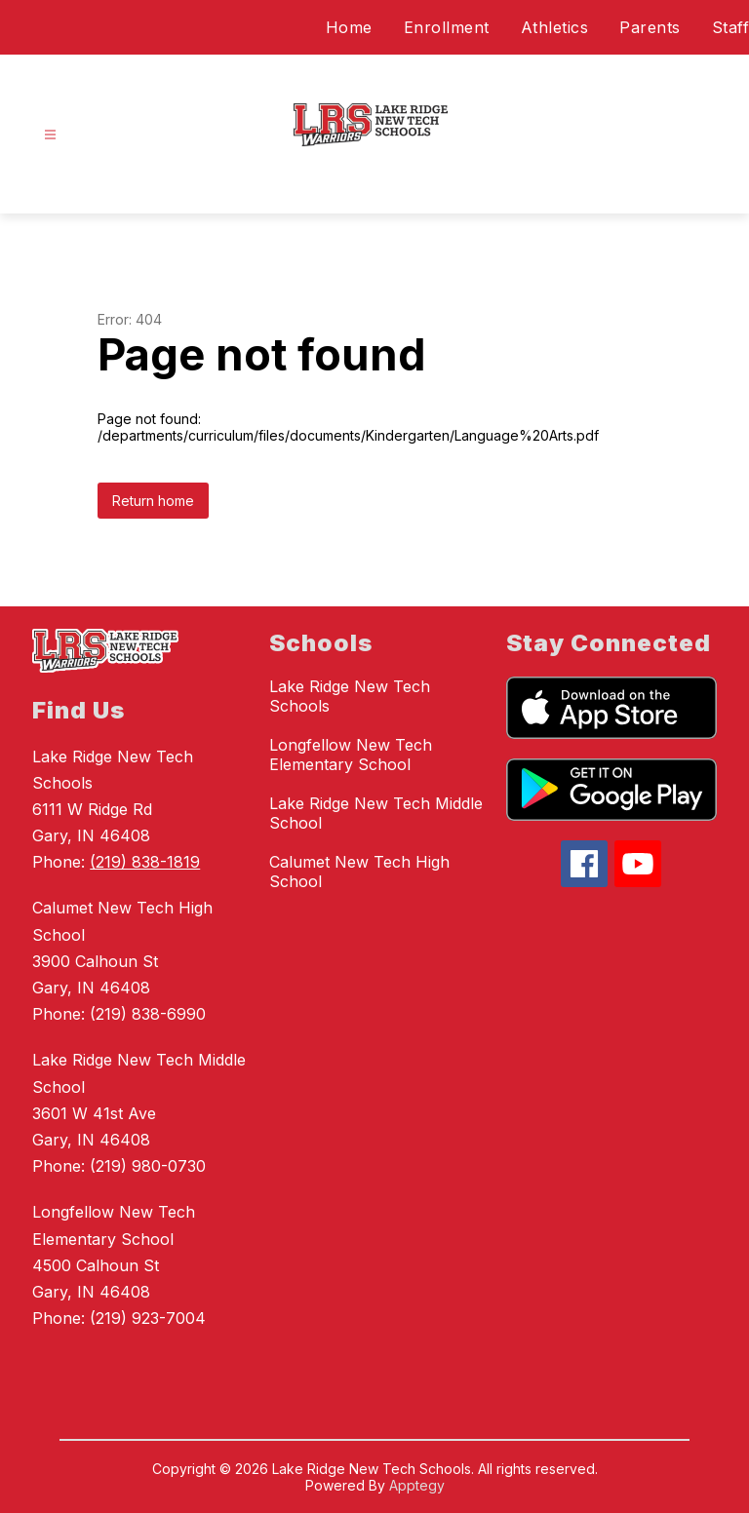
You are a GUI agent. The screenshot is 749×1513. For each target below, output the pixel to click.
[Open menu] (50, 135)
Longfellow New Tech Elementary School (350, 754)
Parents (650, 27)
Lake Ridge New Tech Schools (349, 696)
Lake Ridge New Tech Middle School (376, 813)
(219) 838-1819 (145, 862)
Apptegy (417, 1485)
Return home (153, 500)
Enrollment (447, 27)
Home (349, 27)
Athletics (555, 27)
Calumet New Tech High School (359, 871)
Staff (731, 27)
